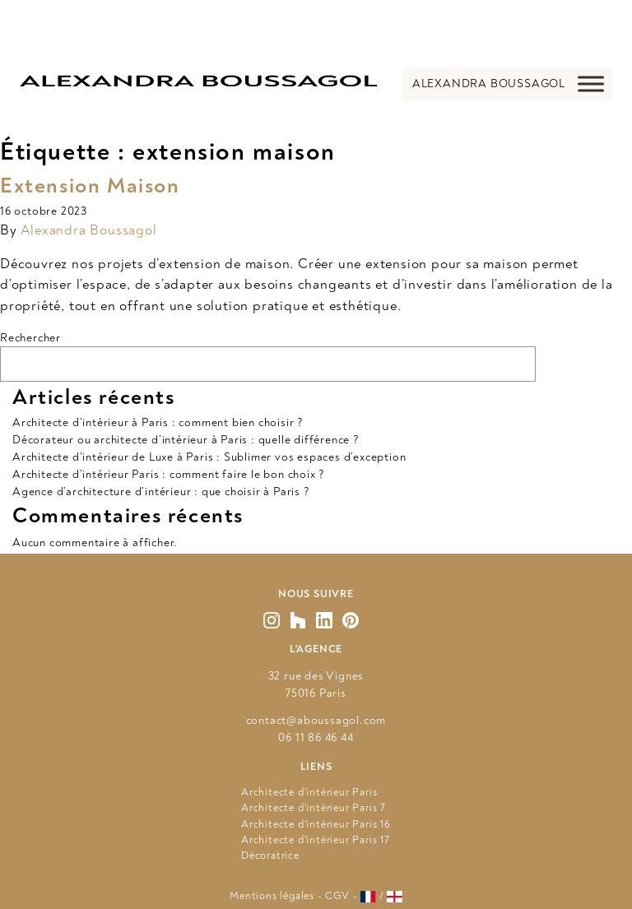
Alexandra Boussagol (88, 230)
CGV (337, 895)
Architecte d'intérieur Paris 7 (313, 807)
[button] (488, 83)
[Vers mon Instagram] (271, 620)
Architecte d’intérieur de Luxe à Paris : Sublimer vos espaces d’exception (209, 457)
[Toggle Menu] (591, 83)
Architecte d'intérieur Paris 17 (315, 839)
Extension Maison (90, 186)
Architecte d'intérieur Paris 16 (316, 824)
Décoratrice (270, 855)
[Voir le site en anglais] (394, 896)
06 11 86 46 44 (315, 737)
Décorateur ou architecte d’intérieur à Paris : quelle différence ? (186, 440)
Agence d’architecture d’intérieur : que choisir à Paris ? (161, 492)
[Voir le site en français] (368, 896)
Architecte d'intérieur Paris (309, 792)
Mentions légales (272, 895)
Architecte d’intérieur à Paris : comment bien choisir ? (158, 422)
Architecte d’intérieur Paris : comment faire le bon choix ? (168, 474)
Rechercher (30, 338)
